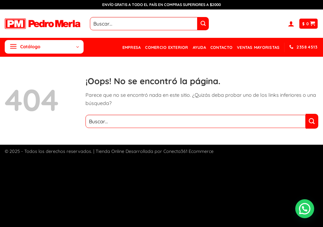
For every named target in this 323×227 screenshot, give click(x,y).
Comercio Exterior (166, 47)
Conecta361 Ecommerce (188, 151)
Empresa (131, 47)
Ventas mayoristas (258, 47)
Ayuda (199, 47)
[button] (291, 24)
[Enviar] (203, 23)
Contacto (221, 47)
